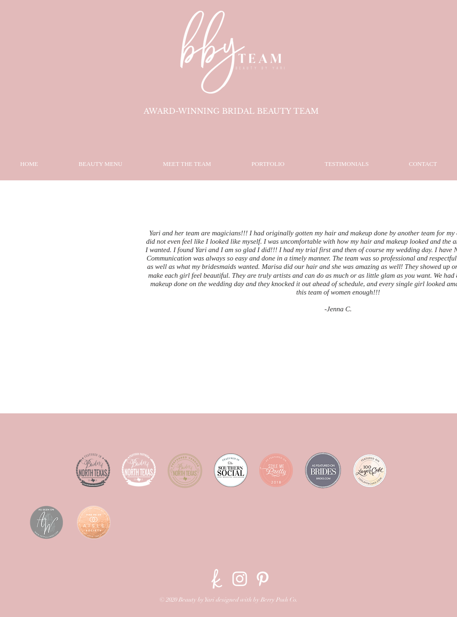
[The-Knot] (217, 579)
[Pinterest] (262, 579)
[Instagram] (239, 579)
